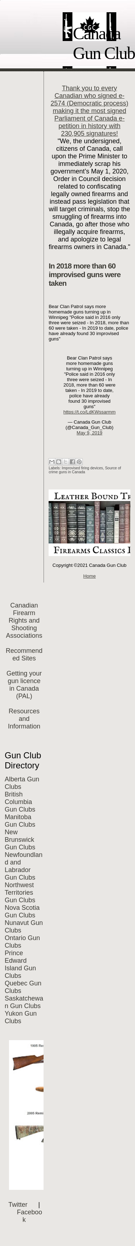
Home (89, 576)
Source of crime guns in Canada (85, 470)
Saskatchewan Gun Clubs (24, 1002)
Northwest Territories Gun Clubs (20, 892)
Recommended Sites (24, 654)
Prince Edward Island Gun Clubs (20, 964)
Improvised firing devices (82, 468)
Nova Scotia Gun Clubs (22, 911)
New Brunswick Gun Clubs (20, 840)
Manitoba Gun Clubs (20, 820)
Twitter (17, 1204)
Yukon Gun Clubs (21, 1017)
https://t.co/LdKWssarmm (89, 412)
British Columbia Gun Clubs (20, 802)
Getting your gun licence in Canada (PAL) (24, 685)
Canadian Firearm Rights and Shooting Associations (24, 620)
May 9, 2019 (90, 432)
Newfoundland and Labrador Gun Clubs (23, 866)
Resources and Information (24, 719)
